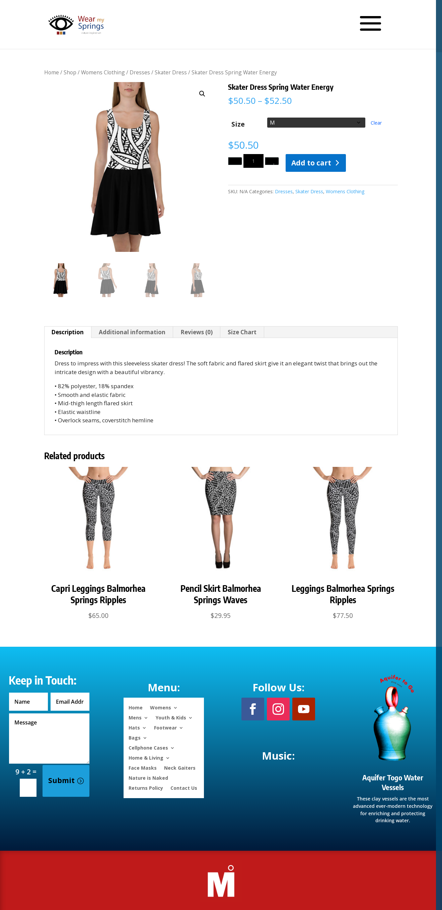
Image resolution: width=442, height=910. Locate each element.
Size (238, 124)
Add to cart (311, 162)
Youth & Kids (171, 717)
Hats (134, 727)
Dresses (140, 72)
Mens (135, 717)
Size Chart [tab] (242, 332)
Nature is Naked (148, 777)
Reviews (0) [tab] (196, 332)
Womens (160, 707)
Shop (70, 72)
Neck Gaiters (180, 767)
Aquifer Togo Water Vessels (392, 782)
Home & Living (146, 757)
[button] (202, 94)
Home (51, 72)
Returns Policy (146, 787)
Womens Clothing (103, 72)
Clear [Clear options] (376, 123)
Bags (135, 737)
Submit (61, 780)
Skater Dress (171, 72)
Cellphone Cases (148, 747)
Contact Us (183, 787)
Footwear (165, 727)
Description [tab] (67, 332)
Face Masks (143, 767)
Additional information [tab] (132, 332)
